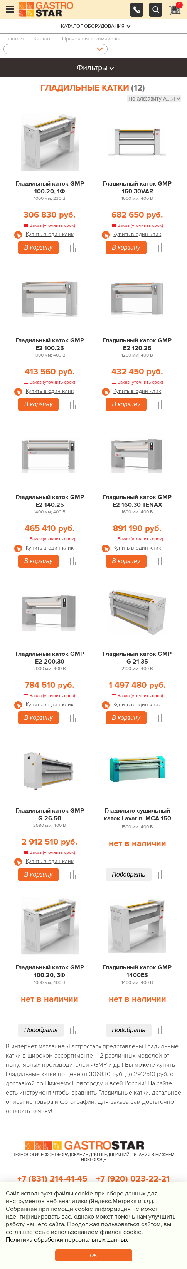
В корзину (38, 247)
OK (93, 1255)
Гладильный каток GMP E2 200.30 (49, 658)
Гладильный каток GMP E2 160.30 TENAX (137, 501)
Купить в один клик (50, 234)
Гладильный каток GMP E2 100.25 (49, 344)
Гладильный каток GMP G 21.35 (137, 658)
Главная (13, 38)
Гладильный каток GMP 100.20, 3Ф (49, 971)
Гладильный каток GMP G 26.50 (49, 814)
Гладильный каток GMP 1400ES (137, 971)
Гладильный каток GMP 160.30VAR (137, 187)
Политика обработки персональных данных (67, 1240)
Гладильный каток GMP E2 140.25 (49, 501)
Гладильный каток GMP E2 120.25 (137, 344)
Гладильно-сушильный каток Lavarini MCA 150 (137, 814)
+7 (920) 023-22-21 (133, 1179)
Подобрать (128, 874)
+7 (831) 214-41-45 (52, 1179)
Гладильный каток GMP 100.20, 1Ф (49, 187)
